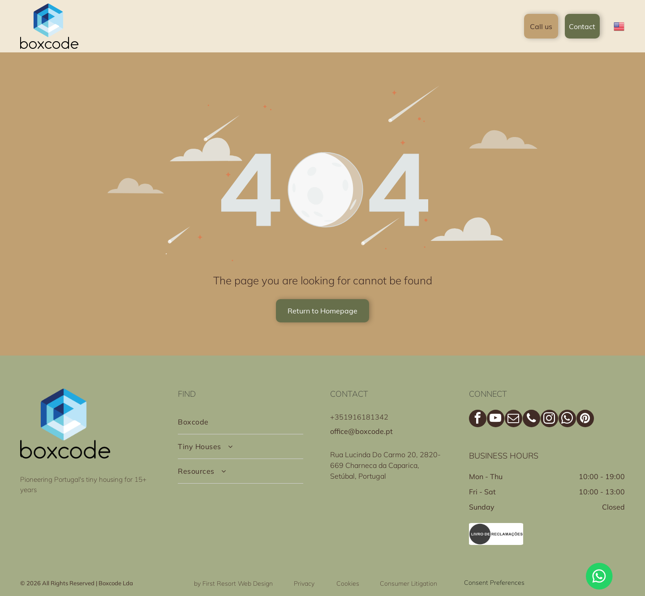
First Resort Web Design (237, 583)
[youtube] (495, 419)
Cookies (347, 583)
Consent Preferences (494, 583)
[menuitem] (133, 26)
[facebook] (477, 419)
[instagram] (549, 419)
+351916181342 (359, 416)
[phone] (531, 419)
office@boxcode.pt (361, 431)
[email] (513, 419)
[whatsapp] (567, 419)
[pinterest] (585, 419)
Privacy (304, 583)
